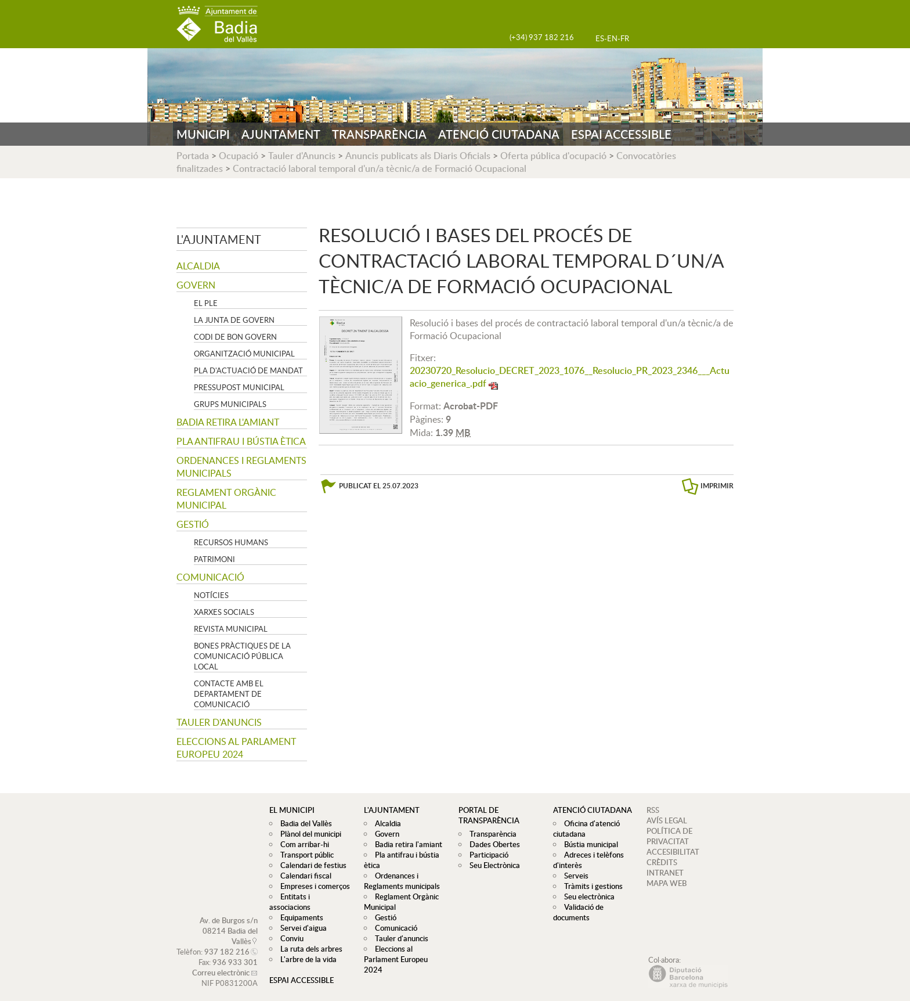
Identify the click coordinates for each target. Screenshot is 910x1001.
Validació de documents (577, 912)
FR (624, 38)
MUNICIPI (203, 134)
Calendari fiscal (302, 875)
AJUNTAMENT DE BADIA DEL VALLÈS (217, 24)
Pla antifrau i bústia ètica (241, 441)
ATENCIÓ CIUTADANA (498, 134)
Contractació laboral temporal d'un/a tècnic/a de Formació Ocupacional (379, 168)
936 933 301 (235, 951)
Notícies (211, 595)
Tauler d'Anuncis (301, 155)
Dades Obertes (492, 844)
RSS (653, 810)
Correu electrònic (221, 962)
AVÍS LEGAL (667, 820)
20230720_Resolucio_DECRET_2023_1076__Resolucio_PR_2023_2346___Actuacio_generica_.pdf (570, 377)
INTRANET (665, 872)
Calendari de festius (310, 865)
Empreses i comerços (312, 886)
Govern (195, 285)
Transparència (490, 834)
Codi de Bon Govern (235, 337)
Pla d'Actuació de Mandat (248, 370)
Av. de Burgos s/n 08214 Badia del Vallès (229, 920)
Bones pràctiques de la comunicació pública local (242, 656)
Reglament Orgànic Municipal (226, 499)
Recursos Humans (231, 542)
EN (612, 38)
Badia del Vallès (303, 823)
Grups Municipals (230, 404)
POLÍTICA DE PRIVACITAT (669, 836)
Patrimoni (214, 559)
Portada (192, 155)
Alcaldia (198, 266)
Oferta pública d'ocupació (553, 155)
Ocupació (238, 155)
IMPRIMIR (717, 486)
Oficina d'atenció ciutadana (585, 828)
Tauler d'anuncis (219, 722)
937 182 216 (227, 941)
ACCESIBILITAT (673, 852)
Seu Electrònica (492, 865)
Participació (486, 854)
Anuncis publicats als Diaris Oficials (417, 155)
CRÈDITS (662, 862)
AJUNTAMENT (280, 134)
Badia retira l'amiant (227, 422)
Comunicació (210, 577)
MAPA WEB (667, 883)
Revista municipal (231, 629)
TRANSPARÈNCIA (379, 134)
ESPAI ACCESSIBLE (621, 134)
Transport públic (304, 854)
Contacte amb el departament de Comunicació (228, 694)
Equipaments (298, 907)
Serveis (573, 875)
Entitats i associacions (313, 896)
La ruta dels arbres (308, 938)
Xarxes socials (224, 612)
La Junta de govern (234, 320)
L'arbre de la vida (305, 949)
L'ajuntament (218, 239)
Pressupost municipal (239, 387)
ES (599, 38)
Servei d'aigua (300, 917)
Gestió (192, 524)
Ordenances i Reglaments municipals (241, 467)
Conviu (289, 928)
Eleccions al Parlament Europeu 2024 (236, 748)
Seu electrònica (586, 896)
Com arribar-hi (301, 844)
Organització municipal (244, 353)
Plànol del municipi (307, 834)
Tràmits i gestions (590, 886)
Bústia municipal (588, 844)
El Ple (206, 303)
